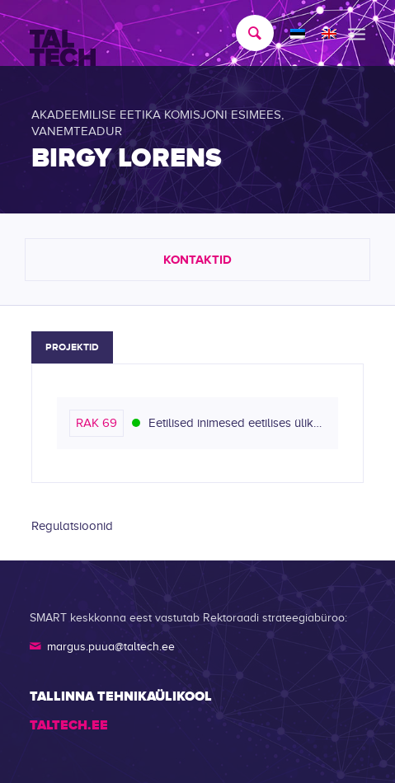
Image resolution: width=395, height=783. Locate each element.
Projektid (72, 347)
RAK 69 (96, 422)
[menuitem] (246, 33)
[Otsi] (246, 33)
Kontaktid (197, 259)
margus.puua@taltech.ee (111, 646)
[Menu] (356, 33)
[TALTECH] (164, 34)
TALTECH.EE (69, 725)
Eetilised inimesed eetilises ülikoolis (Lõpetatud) (237, 422)
